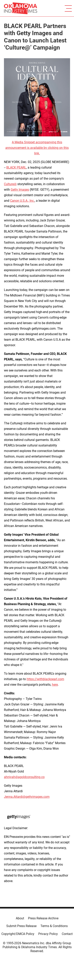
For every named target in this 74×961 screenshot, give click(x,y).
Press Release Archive (43, 918)
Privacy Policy (48, 934)
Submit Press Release (21, 926)
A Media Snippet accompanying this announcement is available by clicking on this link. (37, 147)
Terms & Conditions (54, 926)
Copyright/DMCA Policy (17, 934)
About (20, 918)
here (55, 684)
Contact (67, 934)
